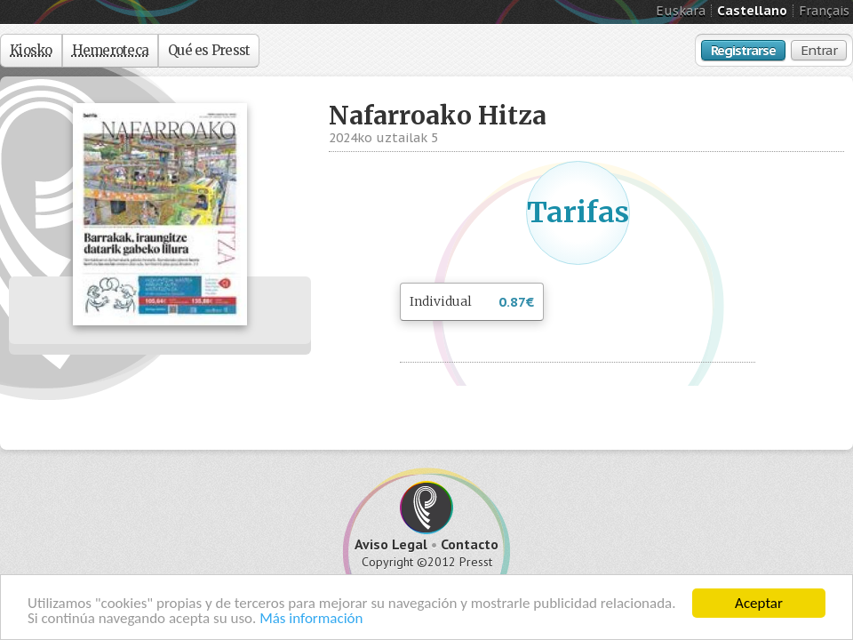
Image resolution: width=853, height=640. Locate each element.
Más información (311, 619)
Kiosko (31, 50)
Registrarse (743, 50)
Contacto (469, 544)
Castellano (752, 11)
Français (824, 11)
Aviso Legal (391, 544)
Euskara (681, 11)
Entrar (819, 50)
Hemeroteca (110, 50)
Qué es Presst (209, 50)
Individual (472, 302)
